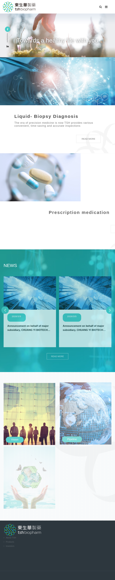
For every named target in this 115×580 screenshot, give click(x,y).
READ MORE (85, 139)
